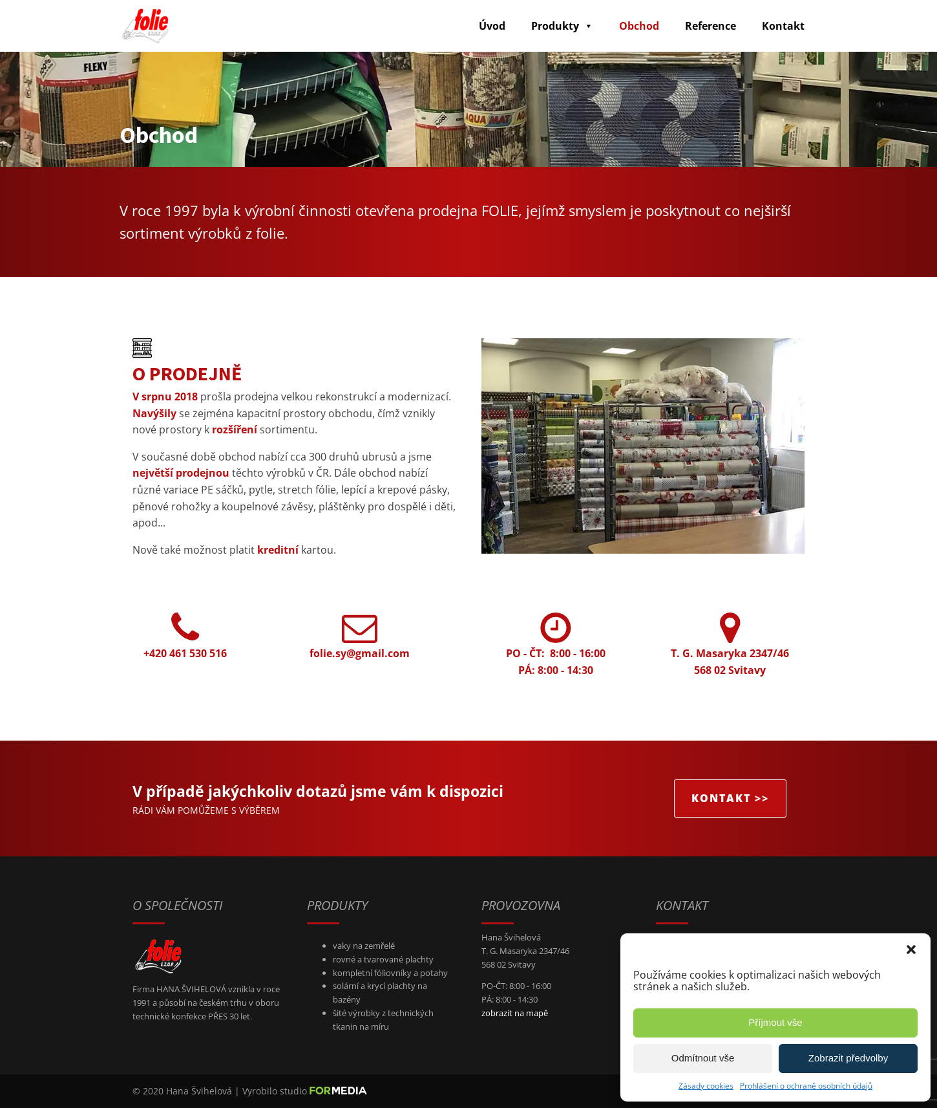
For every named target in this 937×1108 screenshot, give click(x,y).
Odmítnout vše (703, 1057)
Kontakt (783, 26)
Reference (710, 26)
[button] (911, 949)
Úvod (492, 26)
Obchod (639, 26)
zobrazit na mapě (514, 1013)
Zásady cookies (706, 1085)
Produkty (562, 26)
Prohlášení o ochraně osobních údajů (806, 1085)
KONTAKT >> (730, 798)
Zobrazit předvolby (848, 1057)
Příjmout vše (775, 1022)
